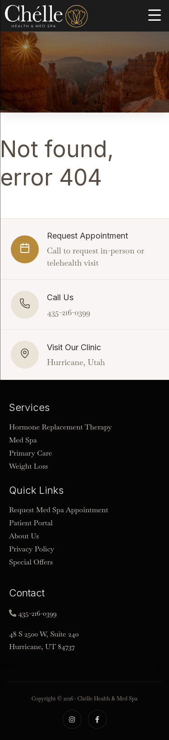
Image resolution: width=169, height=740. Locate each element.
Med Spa (23, 440)
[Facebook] (97, 719)
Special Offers (31, 562)
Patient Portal (31, 523)
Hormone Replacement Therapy (60, 427)
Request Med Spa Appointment (58, 509)
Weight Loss (28, 466)
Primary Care (30, 453)
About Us (24, 536)
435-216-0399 (37, 613)
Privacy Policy (31, 549)
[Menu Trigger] (154, 14)
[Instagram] (72, 719)
